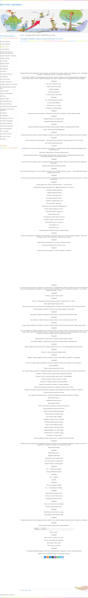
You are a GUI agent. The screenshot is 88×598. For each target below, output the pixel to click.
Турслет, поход (6, 136)
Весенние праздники (7, 126)
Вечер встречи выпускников (9, 106)
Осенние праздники (7, 120)
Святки (4, 71)
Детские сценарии (11, 4)
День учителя (5, 58)
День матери (5, 63)
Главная (22, 35)
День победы (5, 98)
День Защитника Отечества (9, 84)
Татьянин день (6, 79)
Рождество (5, 68)
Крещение (5, 76)
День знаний (5, 46)
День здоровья (6, 41)
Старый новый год (7, 74)
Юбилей (4, 113)
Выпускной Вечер (7, 104)
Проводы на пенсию (7, 118)
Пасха (3, 96)
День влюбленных (7, 81)
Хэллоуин (4, 61)
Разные (4, 139)
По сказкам (5, 131)
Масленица (5, 91)
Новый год (5, 66)
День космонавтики (7, 93)
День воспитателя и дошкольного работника (6, 52)
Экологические (6, 44)
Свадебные (5, 115)
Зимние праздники (7, 123)
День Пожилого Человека (9, 55)
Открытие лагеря (6, 133)
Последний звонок (7, 101)
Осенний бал (5, 49)
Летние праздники (7, 128)
